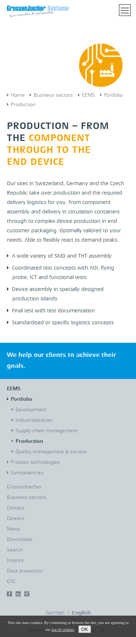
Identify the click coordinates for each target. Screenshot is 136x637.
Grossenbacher (24, 487)
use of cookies (62, 629)
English (81, 613)
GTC (11, 581)
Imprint (15, 560)
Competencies (27, 472)
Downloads (20, 539)
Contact (15, 508)
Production (23, 104)
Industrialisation (34, 420)
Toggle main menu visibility (126, 9)
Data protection (25, 571)
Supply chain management (47, 430)
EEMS (88, 95)
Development (31, 409)
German (55, 613)
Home (18, 95)
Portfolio (113, 95)
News (13, 529)
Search (15, 550)
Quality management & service (51, 451)
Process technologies (35, 462)
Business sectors (53, 95)
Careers (15, 518)
